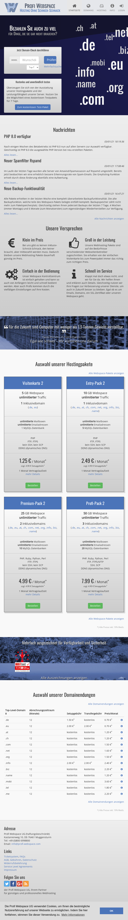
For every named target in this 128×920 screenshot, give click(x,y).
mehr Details (33, 474)
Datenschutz (30, 859)
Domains (89, 8)
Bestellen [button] (33, 485)
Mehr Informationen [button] (73, 914)
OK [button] (111, 911)
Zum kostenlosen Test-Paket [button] (32, 107)
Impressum (10, 869)
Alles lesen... (11, 154)
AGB (6, 859)
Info (112, 8)
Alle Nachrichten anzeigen (109, 218)
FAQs (22, 856)
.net (99, 407)
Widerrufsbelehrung (15, 863)
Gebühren (15, 859)
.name (94, 411)
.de (30, 407)
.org (105, 407)
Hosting (101, 8)
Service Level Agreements (18, 866)
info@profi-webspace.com (26, 843)
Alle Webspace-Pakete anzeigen (106, 373)
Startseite (74, 8)
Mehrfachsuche (53, 66)
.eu (35, 407)
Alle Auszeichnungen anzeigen (64, 678)
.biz (117, 407)
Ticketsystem (11, 856)
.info (111, 407)
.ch (87, 407)
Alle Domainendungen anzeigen (106, 703)
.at (82, 407)
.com (93, 407)
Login (121, 8)
